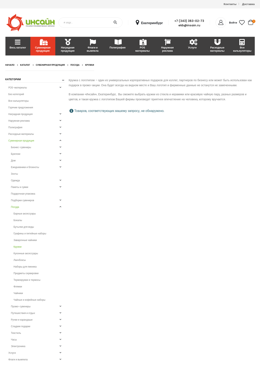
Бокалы (17, 220)
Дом (13, 160)
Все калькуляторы (242, 46)
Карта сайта (126, 220)
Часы (14, 339)
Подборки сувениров (22, 200)
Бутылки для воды (23, 227)
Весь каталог (18, 44)
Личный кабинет (184, 195)
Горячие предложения (20, 107)
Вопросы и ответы (185, 210)
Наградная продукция (67, 46)
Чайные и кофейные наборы (29, 299)
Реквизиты (125, 200)
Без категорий (16, 94)
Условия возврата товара (189, 215)
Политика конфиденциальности (138, 215)
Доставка (248, 4)
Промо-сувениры (20, 306)
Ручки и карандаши (21, 319)
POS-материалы (17, 87)
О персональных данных (134, 210)
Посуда (15, 207)
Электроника (18, 346)
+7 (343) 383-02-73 (189, 21)
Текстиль (16, 333)
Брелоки (15, 154)
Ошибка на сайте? (228, 205)
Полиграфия (117, 44)
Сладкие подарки (20, 326)
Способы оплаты (184, 200)
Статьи (123, 205)
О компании (126, 195)
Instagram (220, 224)
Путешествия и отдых (23, 313)
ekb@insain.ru (189, 25)
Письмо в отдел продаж (231, 195)
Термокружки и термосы (26, 280)
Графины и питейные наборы (29, 233)
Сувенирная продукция (42, 46)
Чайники (18, 293)
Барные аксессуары (24, 213)
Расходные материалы (217, 46)
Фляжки (17, 286)
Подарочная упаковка (23, 193)
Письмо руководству (229, 200)
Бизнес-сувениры (21, 147)
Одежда (15, 180)
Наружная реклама (167, 46)
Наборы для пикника (25, 266)
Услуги (192, 44)
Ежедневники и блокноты (25, 167)
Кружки (17, 246)
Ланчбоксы (19, 260)
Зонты (14, 173)
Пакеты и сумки (19, 187)
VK (227, 224)
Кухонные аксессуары (25, 253)
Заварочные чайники (25, 240)
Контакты (230, 4)
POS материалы (142, 46)
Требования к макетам (187, 220)
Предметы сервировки (25, 273)
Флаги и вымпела (92, 46)
